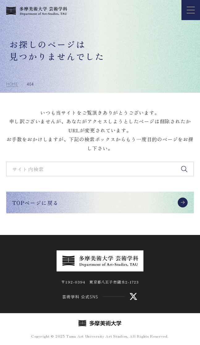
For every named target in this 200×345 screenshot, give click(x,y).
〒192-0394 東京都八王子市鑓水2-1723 (100, 281)
